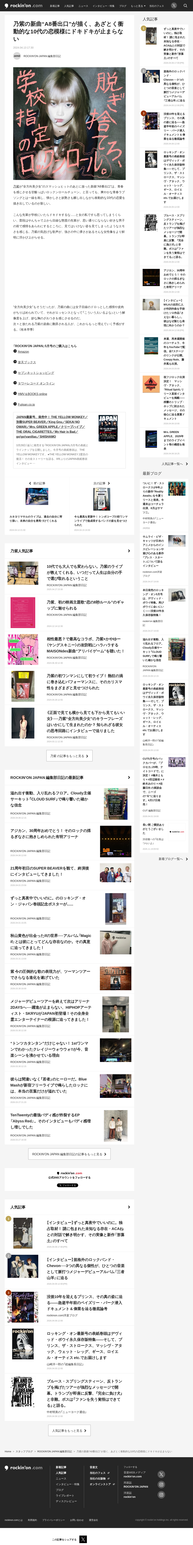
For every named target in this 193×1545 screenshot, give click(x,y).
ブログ (122, 6)
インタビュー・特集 (104, 6)
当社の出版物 (98, 1478)
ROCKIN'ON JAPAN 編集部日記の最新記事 (46, 777)
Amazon (23, 351)
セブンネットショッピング (36, 372)
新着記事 (55, 6)
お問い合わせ (77, 1520)
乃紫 (16, 186)
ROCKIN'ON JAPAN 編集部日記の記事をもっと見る (67, 1154)
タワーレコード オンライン (36, 383)
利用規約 (32, 1520)
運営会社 (93, 1520)
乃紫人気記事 (21, 550)
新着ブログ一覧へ (171, 858)
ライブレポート (65, 1495)
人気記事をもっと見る (67, 1430)
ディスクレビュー (66, 1501)
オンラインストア (100, 1484)
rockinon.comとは (14, 1520)
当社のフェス (156, 6)
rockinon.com (23, 6)
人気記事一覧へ (172, 463)
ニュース (83, 6)
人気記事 (69, 6)
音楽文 (94, 1467)
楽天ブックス (27, 362)
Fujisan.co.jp (26, 404)
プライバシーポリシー (53, 1520)
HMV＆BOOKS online (32, 393)
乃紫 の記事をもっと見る (67, 755)
